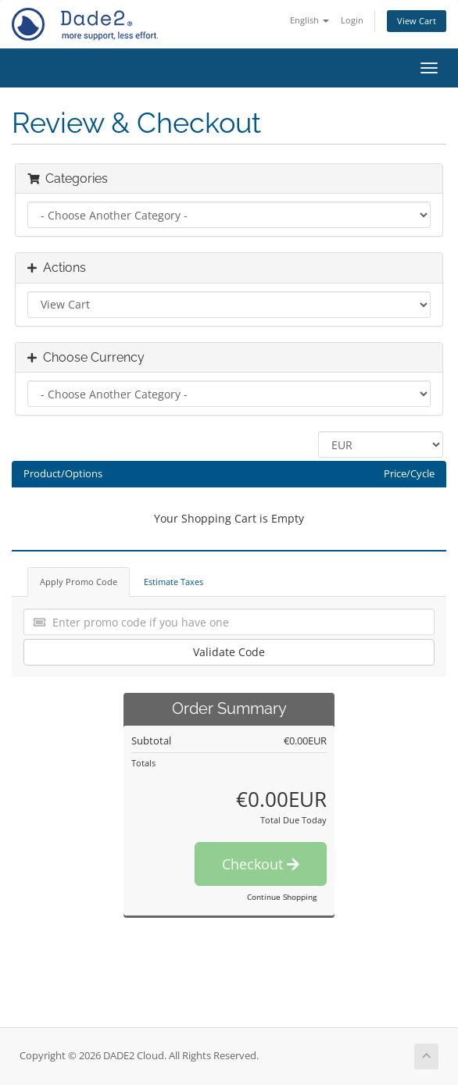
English (309, 20)
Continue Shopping (282, 896)
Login (352, 20)
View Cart (416, 21)
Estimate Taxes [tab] (173, 581)
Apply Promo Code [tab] (78, 581)
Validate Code (229, 651)
